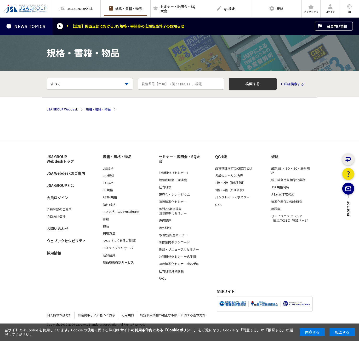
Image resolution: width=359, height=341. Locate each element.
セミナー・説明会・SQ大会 (179, 159)
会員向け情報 (337, 26)
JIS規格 (108, 168)
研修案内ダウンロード (174, 242)
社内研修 (165, 187)
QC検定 (221, 157)
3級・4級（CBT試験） (230, 190)
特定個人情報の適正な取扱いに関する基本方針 (172, 315)
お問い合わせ (57, 228)
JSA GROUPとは (60, 185)
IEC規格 (108, 183)
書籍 (106, 219)
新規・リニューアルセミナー (179, 249)
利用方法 (109, 233)
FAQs (162, 278)
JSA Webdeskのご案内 (66, 173)
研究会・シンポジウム (174, 194)
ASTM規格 (110, 197)
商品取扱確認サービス (118, 262)
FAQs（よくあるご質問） (120, 240)
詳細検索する (294, 84)
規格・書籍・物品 (98, 109)
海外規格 (109, 204)
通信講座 (165, 220)
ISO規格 (108, 175)
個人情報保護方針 (59, 315)
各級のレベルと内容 (229, 175)
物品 (106, 226)
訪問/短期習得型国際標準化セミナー (173, 211)
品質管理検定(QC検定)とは (233, 168)
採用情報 (54, 252)
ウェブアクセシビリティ (66, 240)
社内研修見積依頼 (171, 271)
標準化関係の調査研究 (286, 202)
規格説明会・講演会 (173, 180)
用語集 (275, 209)
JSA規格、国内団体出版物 (121, 212)
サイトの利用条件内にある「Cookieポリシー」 (158, 329)
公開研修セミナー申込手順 (177, 256)
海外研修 (165, 228)
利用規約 (127, 315)
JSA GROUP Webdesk (62, 109)
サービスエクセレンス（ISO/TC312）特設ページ (289, 218)
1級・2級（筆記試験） (230, 183)
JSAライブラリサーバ (118, 248)
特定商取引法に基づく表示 (96, 315)
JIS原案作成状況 (282, 194)
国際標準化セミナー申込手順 (179, 264)
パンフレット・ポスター (232, 197)
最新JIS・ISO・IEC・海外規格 (290, 170)
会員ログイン (57, 197)
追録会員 (109, 255)
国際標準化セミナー (173, 202)
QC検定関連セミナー (173, 235)
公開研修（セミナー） (174, 173)
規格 (274, 157)
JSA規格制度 (280, 187)
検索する (252, 83)
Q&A (218, 204)
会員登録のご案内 (59, 209)
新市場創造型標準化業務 (288, 180)
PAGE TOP (348, 225)
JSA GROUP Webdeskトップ (60, 159)
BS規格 (108, 190)
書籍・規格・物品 (117, 157)
